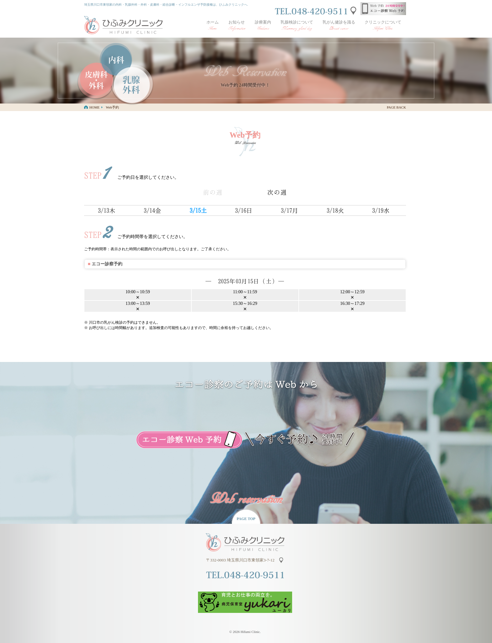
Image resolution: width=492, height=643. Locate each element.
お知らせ (236, 25)
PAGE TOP (246, 519)
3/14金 (153, 210)
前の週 (213, 192)
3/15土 (198, 210)
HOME (94, 107)
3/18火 (336, 210)
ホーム (212, 25)
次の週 (277, 192)
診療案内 (263, 25)
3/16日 (244, 210)
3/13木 (107, 210)
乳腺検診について (297, 25)
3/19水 (381, 210)
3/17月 (290, 210)
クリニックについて (383, 25)
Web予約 (112, 107)
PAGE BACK (396, 107)
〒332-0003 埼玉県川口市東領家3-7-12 (241, 560)
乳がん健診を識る (339, 25)
